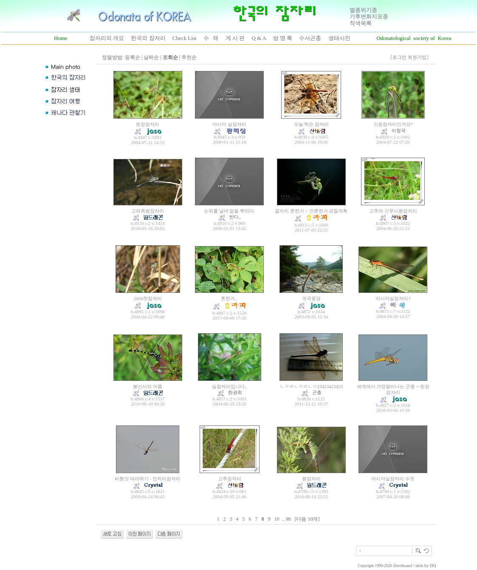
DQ (433, 565)
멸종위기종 (363, 10)
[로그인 (398, 57)
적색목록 (361, 23)
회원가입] (419, 57)
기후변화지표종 (369, 16)
